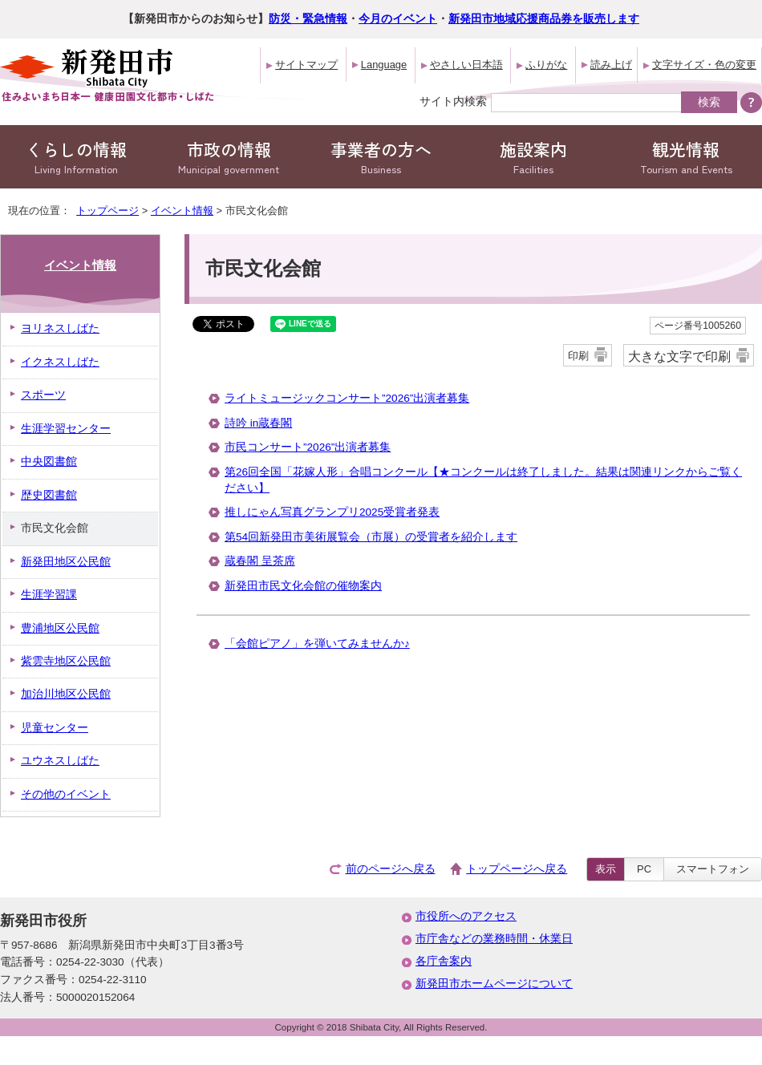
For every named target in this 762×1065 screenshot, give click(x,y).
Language (384, 65)
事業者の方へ (381, 156)
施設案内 (533, 156)
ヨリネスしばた (60, 328)
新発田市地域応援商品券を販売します (543, 19)
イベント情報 (182, 210)
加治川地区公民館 (66, 694)
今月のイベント (398, 19)
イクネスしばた (60, 362)
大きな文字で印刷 (679, 356)
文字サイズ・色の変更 (704, 65)
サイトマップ (306, 65)
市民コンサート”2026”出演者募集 (308, 447)
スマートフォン (712, 869)
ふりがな (546, 65)
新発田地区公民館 (66, 562)
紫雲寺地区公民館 (66, 661)
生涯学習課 (49, 595)
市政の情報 (228, 156)
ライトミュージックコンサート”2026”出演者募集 (347, 398)
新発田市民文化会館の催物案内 (303, 586)
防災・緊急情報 (308, 19)
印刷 (578, 356)
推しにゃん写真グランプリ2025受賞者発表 (332, 512)
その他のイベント (66, 794)
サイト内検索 (453, 101)
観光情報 (686, 156)
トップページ (107, 210)
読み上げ (611, 65)
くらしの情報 (76, 156)
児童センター (54, 728)
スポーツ (43, 395)
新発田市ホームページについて (494, 984)
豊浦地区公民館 (60, 628)
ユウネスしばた (60, 761)
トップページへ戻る (516, 869)
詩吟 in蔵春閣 (258, 423)
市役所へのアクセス (466, 916)
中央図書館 (49, 462)
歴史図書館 (49, 495)
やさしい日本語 (466, 65)
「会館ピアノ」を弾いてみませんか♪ (317, 644)
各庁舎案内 (443, 961)
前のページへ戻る (391, 869)
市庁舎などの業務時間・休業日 (494, 939)
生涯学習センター (66, 429)
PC (644, 869)
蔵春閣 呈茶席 (260, 561)
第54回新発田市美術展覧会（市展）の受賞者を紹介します (371, 537)
